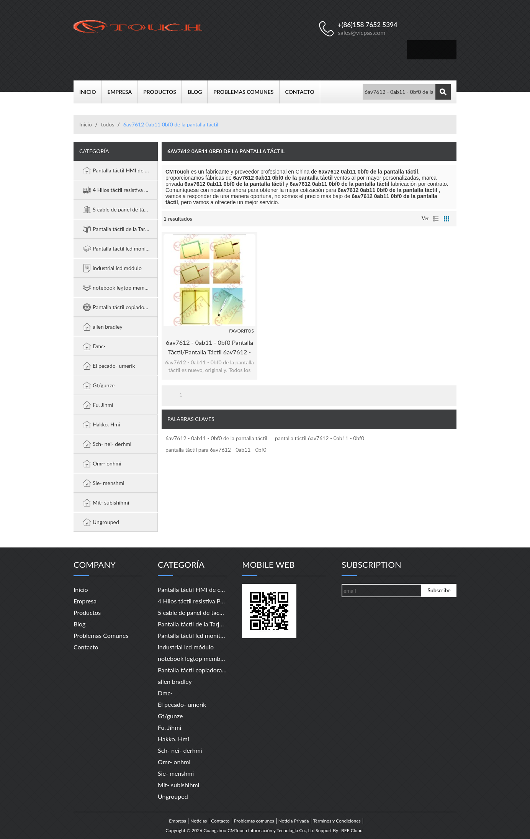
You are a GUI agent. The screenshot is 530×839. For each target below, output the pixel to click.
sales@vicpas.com (362, 32)
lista (436, 219)
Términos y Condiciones (337, 821)
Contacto (302, 91)
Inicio (90, 91)
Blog (198, 91)
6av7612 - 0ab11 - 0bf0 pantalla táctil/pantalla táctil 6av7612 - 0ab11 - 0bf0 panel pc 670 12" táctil (209, 348)
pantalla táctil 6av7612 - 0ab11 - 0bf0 (319, 438)
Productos (162, 91)
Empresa (122, 91)
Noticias (198, 821)
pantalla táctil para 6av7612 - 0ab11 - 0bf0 (216, 449)
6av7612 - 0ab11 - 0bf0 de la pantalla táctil (216, 438)
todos (107, 124)
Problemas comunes (246, 91)
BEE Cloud (352, 830)
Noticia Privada (293, 821)
